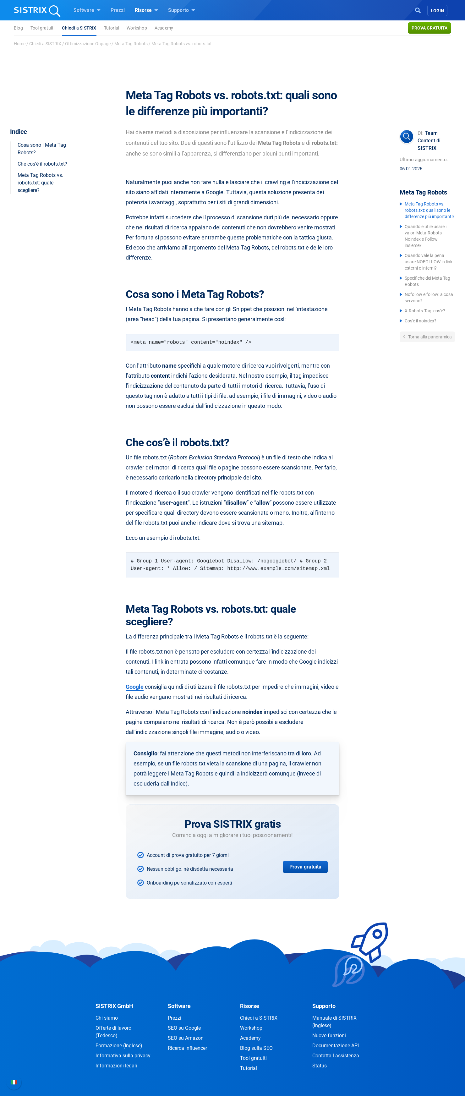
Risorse (146, 10)
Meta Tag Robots (131, 43)
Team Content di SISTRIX (429, 140)
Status (319, 1066)
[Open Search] (418, 9)
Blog (18, 27)
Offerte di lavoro (113, 1031)
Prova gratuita (429, 27)
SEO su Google (184, 1028)
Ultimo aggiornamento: (424, 159)
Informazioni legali (116, 1066)
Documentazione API (335, 1046)
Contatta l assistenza (335, 1056)
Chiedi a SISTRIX (79, 27)
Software (87, 10)
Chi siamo (107, 1018)
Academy (164, 27)
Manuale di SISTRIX (334, 1021)
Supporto (181, 10)
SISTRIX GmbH (114, 1006)
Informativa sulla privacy (123, 1056)
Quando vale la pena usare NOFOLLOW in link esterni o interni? (428, 262)
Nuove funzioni (329, 1035)
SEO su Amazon (186, 1038)
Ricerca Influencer (187, 1048)
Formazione (119, 1046)
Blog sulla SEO (256, 1048)
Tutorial (111, 27)
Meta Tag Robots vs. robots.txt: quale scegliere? (40, 182)
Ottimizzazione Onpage (88, 43)
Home (19, 43)
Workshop (137, 27)
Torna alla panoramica (429, 336)
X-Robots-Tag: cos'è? (425, 310)
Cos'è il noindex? (420, 320)
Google (135, 686)
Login (437, 10)
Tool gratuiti (42, 27)
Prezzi (118, 10)
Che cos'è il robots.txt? (42, 164)
